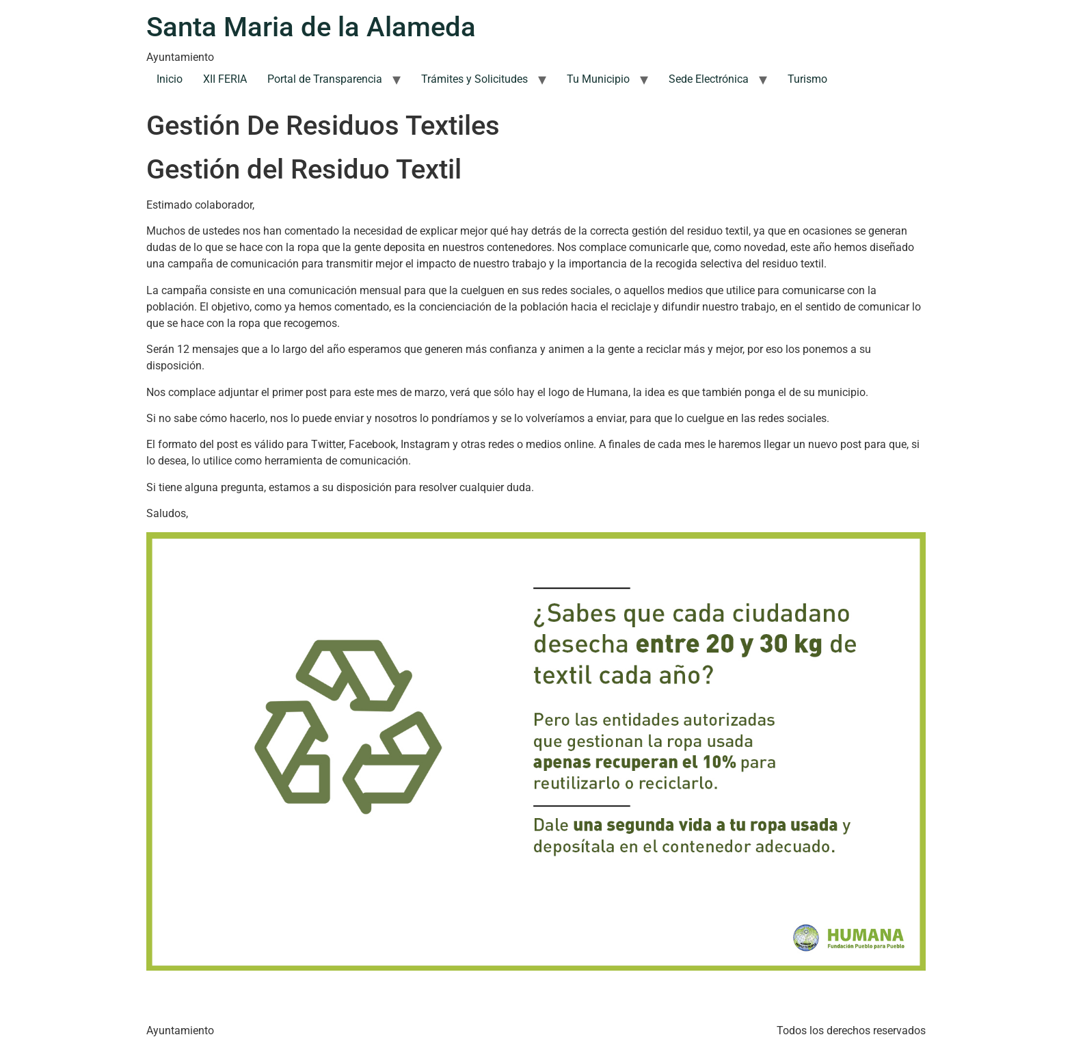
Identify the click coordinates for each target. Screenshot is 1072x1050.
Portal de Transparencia (324, 79)
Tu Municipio (598, 79)
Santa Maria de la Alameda (311, 27)
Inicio (170, 79)
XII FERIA (225, 79)
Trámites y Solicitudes (474, 79)
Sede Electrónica (709, 79)
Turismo (807, 79)
